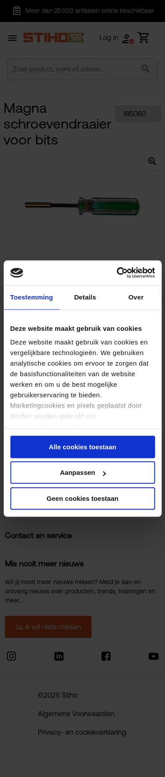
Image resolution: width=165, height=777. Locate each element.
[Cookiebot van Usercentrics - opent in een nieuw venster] (117, 272)
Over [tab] (136, 297)
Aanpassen (83, 472)
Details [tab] (85, 297)
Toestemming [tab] (31, 297)
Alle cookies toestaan (82, 447)
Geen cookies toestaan (82, 498)
